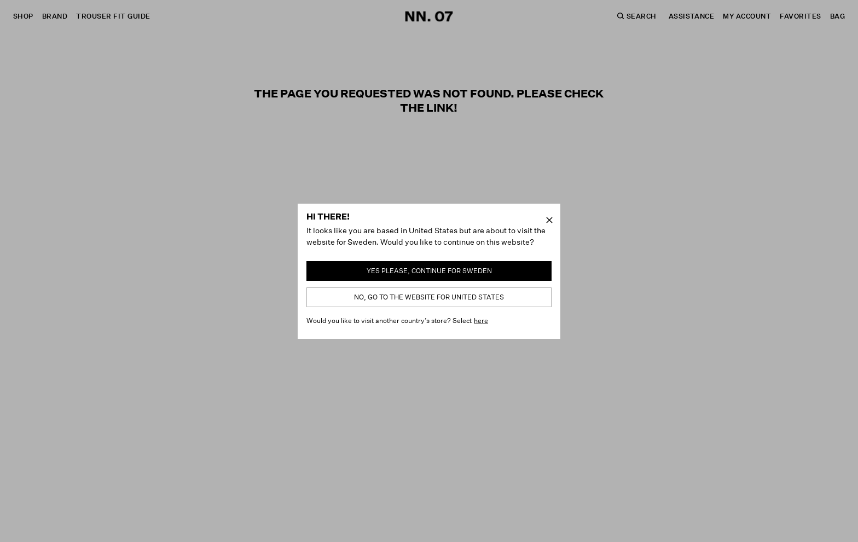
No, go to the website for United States (429, 297)
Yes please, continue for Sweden (429, 270)
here (481, 320)
